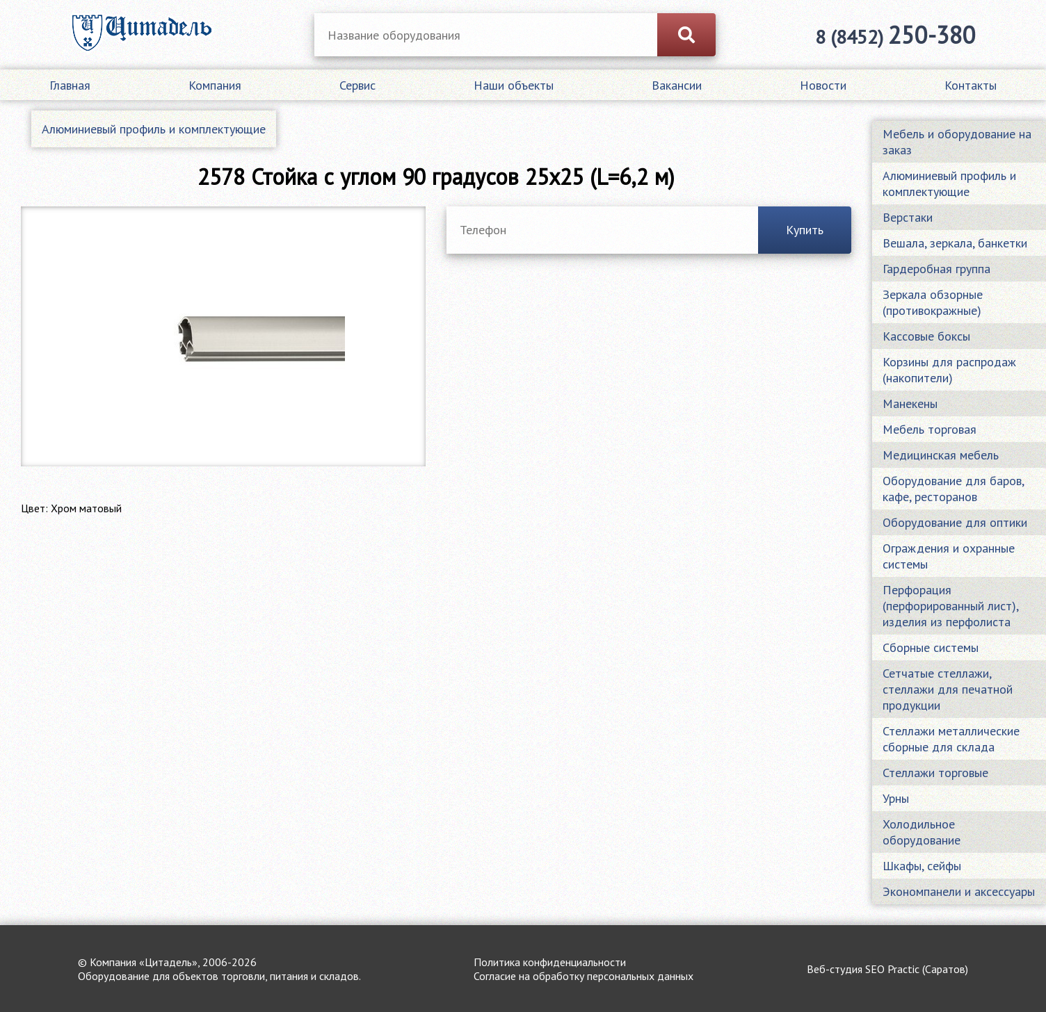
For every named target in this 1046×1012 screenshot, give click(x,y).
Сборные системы (931, 647)
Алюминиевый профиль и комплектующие (154, 129)
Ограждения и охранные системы (949, 556)
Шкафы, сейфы (922, 866)
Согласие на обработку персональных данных (583, 976)
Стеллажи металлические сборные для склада (951, 739)
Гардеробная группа (936, 269)
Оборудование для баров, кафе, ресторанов (953, 489)
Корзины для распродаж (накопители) (949, 370)
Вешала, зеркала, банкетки (955, 243)
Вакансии (677, 85)
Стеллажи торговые (935, 773)
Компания (214, 85)
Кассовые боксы (926, 336)
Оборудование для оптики (955, 522)
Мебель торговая (929, 429)
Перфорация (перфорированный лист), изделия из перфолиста (951, 606)
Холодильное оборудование (921, 832)
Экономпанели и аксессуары (959, 891)
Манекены (910, 403)
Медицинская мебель (941, 455)
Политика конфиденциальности (550, 962)
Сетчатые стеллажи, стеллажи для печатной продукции (948, 689)
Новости (823, 85)
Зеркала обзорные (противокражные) (933, 302)
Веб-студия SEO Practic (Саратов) (887, 969)
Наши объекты (514, 85)
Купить (804, 230)
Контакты (970, 85)
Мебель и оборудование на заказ (957, 142)
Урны (896, 798)
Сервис (357, 85)
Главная (69, 85)
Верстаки (908, 217)
